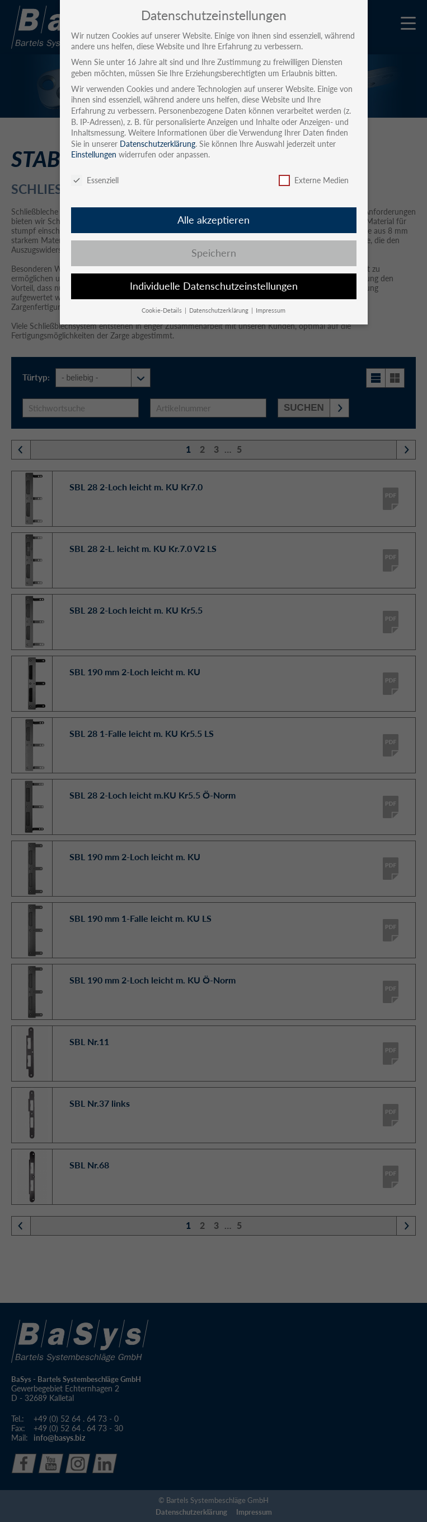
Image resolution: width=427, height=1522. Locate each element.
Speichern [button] (213, 253)
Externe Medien (314, 180)
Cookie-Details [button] (163, 310)
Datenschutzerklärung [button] (219, 310)
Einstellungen (93, 154)
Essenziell (95, 180)
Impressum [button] (270, 310)
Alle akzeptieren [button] (213, 220)
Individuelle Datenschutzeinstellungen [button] (214, 286)
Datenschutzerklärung (157, 144)
